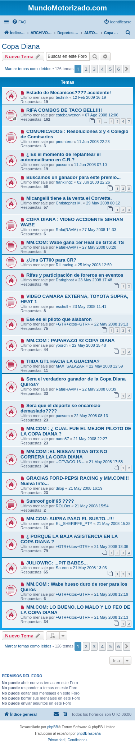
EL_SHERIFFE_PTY (74, 523)
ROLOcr (63, 506)
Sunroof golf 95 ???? (50, 501)
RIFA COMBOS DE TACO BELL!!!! (64, 110)
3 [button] (94, 69)
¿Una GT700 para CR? (51, 260)
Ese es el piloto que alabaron (59, 319)
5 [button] (110, 69)
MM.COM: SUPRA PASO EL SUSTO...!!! (70, 518)
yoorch (62, 345)
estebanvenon (68, 115)
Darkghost (65, 280)
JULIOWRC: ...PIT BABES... (57, 563)
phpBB (52, 727)
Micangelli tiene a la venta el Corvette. (69, 198)
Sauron (62, 568)
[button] (126, 69)
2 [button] (86, 69)
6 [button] (118, 69)
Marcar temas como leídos (28, 68)
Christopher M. (69, 203)
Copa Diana (21, 46)
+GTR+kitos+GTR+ (73, 324)
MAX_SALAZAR (70, 366)
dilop (60, 488)
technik (62, 97)
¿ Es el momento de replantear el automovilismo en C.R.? (61, 157)
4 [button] (102, 69)
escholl (62, 306)
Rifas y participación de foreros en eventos (74, 275)
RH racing (64, 265)
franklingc (64, 182)
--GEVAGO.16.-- (70, 462)
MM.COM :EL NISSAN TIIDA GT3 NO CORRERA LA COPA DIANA (64, 454)
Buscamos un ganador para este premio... (73, 177)
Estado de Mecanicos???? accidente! (68, 92)
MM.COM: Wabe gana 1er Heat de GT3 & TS (75, 242)
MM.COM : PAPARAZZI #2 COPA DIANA (70, 340)
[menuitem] (19, 22)
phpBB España (89, 734)
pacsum (63, 164)
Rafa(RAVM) (67, 229)
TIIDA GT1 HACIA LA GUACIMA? (63, 361)
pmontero (64, 141)
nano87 (62, 439)
